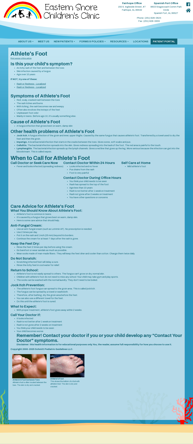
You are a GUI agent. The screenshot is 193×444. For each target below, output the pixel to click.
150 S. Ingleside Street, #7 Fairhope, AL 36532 (132, 6)
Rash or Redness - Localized (31, 84)
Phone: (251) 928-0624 (149, 18)
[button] (26, 41)
